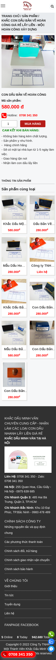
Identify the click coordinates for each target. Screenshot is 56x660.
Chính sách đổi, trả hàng (20, 551)
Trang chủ (10, 16)
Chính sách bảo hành (18, 569)
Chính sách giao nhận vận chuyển (27, 560)
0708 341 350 (28, 115)
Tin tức (9, 595)
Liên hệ (42, 272)
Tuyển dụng (12, 604)
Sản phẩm (29, 16)
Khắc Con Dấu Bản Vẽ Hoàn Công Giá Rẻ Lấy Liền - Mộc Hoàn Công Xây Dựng (23, 25)
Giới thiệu (10, 586)
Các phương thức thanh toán (23, 542)
